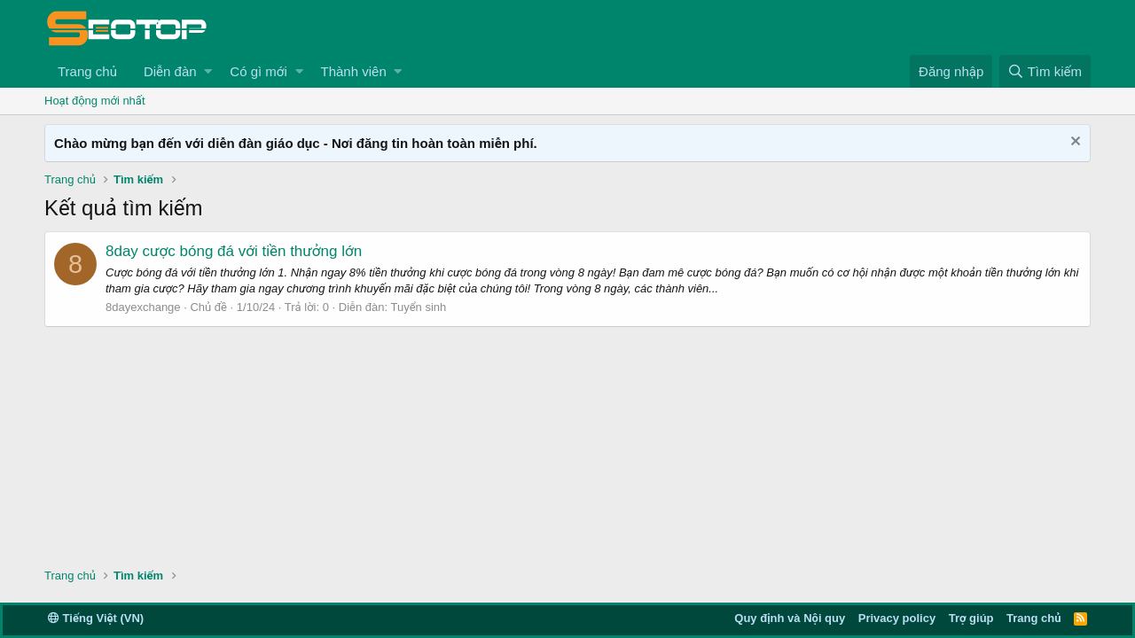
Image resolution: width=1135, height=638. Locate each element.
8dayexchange (143, 307)
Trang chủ (87, 71)
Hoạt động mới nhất (94, 100)
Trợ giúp (971, 618)
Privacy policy (896, 618)
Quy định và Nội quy (789, 618)
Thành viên (354, 71)
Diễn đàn (170, 71)
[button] (208, 71)
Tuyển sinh (419, 307)
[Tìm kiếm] (1045, 71)
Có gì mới (258, 71)
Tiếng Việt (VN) (96, 618)
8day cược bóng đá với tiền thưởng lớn (234, 251)
